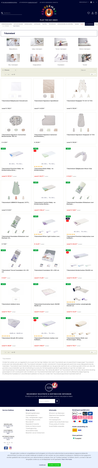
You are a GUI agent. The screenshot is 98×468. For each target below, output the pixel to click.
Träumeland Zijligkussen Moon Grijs (79, 170)
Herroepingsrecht (55, 421)
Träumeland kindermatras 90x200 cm (80, 272)
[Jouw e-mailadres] (49, 403)
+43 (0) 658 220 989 (8, 434)
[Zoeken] (2, 13)
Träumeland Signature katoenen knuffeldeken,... (45, 137)
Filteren (6, 71)
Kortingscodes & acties (33, 421)
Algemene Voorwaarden (57, 417)
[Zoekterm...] (11, 13)
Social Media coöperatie (56, 428)
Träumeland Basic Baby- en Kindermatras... (43, 171)
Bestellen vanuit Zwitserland (35, 434)
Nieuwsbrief (29, 423)
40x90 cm (12, 335)
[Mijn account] (93, 13)
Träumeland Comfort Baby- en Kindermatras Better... (45, 204)
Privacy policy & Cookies (56, 425)
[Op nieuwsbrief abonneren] (57, 403)
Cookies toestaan (54, 465)
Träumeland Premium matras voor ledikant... (46, 340)
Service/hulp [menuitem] (83, 2)
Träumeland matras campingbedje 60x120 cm (79, 306)
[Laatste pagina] (8, 76)
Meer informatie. (67, 459)
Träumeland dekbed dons (11, 306)
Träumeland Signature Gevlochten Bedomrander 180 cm (14, 137)
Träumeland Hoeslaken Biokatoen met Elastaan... (80, 204)
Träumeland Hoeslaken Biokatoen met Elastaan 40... (15, 238)
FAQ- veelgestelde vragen (34, 419)
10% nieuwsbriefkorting (10, 2)
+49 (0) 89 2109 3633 (8, 428)
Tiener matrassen (61, 50)
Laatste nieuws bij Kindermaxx (59, 423)
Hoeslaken (61, 66)
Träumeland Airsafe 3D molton (12, 339)
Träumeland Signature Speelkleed (46, 102)
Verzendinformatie (32, 432)
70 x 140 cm (19, 165)
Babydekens (13, 50)
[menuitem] (11, 13)
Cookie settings (54, 419)
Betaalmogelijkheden (33, 415)
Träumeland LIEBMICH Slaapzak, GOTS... (15, 204)
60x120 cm (20, 335)
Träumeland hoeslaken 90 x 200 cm (46, 272)
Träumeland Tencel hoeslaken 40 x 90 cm (15, 272)
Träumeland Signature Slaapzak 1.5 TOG (81, 136)
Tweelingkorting (31, 430)
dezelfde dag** (32, 2)
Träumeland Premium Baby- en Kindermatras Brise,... (13, 171)
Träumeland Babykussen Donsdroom (15, 102)
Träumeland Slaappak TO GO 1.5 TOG (80, 102)
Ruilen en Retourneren (33, 428)
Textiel (85, 66)
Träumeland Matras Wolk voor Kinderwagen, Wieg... (77, 340)
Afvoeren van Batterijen (56, 415)
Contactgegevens (31, 417)
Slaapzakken (37, 66)
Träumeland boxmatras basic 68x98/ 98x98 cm (47, 306)
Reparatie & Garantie (32, 425)
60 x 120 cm (12, 165)
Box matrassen (13, 66)
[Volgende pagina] (5, 76)
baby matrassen (37, 50)
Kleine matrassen (84, 50)
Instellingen (42, 465)
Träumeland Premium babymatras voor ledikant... (80, 238)
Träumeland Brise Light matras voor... (47, 238)
